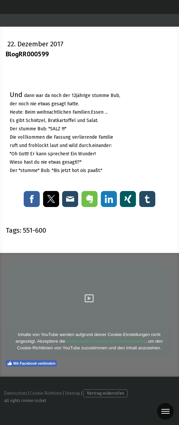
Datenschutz (15, 393)
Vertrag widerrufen (105, 393)
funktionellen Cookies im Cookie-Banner (105, 341)
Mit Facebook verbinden (31, 363)
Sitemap (72, 393)
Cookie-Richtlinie (46, 393)
